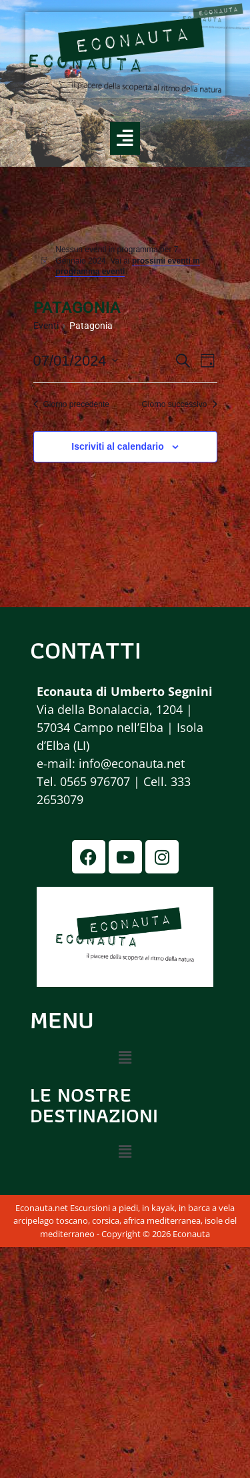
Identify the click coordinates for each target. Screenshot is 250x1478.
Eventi (46, 325)
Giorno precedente (71, 404)
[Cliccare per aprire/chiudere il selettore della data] (75, 361)
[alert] (132, 261)
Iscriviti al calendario (117, 446)
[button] (124, 1058)
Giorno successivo (179, 404)
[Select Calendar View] (207, 360)
